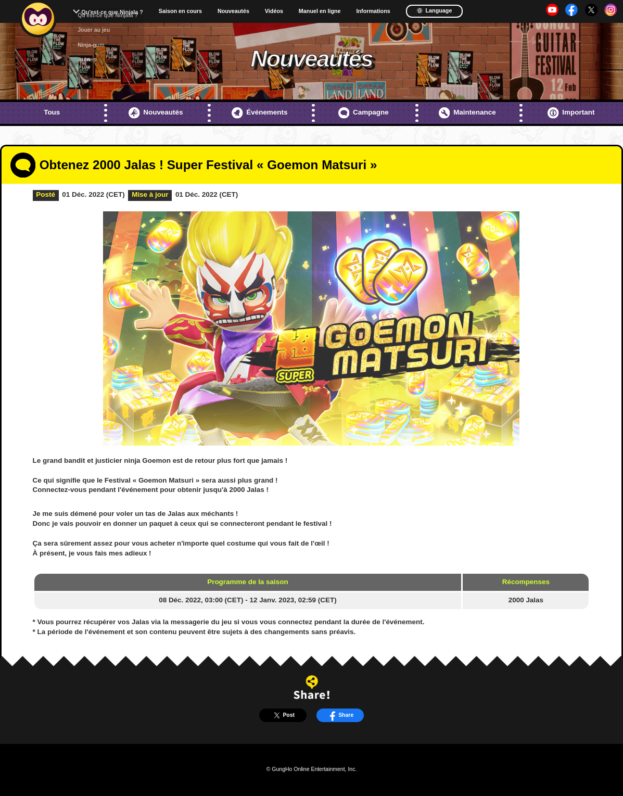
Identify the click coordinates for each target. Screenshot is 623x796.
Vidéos (274, 11)
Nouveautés (233, 11)
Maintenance (467, 113)
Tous (52, 112)
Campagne (363, 113)
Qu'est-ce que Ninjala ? (112, 12)
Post (283, 715)
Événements (260, 113)
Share (340, 715)
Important (571, 113)
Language (434, 10)
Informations (373, 11)
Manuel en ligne (320, 11)
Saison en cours (180, 11)
